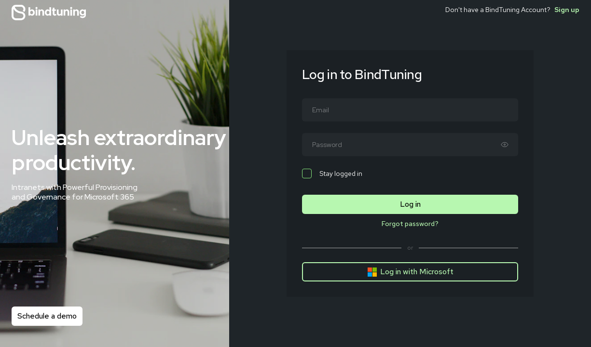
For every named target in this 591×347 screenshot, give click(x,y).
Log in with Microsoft (410, 272)
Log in (410, 204)
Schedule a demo (47, 316)
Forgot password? (410, 223)
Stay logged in (332, 173)
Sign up (566, 9)
